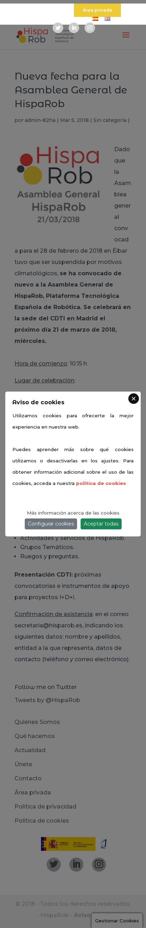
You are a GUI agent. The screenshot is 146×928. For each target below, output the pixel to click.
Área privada (97, 10)
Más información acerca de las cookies (73, 513)
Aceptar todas (101, 524)
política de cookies (101, 483)
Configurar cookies (51, 524)
